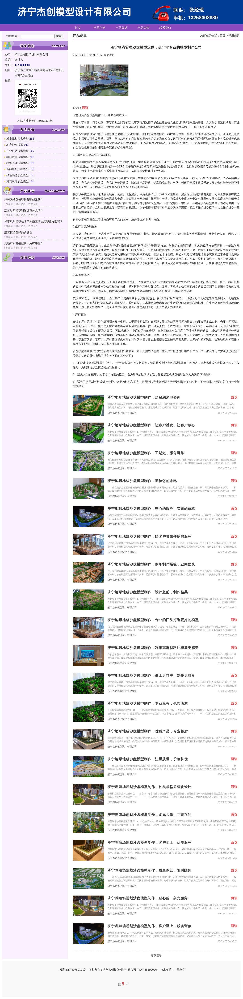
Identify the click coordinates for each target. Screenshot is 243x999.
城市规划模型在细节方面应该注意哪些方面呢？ (33, 221)
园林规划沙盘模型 (17, 169)
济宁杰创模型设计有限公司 (122, 412)
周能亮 (181, 969)
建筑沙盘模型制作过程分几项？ (23, 210)
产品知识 (143, 27)
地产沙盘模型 (14, 144)
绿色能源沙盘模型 (17, 175)
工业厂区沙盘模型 (17, 150)
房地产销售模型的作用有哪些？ (23, 243)
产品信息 (100, 27)
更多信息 (156, 955)
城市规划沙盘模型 (17, 138)
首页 (78, 27)
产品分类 (121, 27)
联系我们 (165, 27)
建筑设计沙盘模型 (17, 181)
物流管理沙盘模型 (17, 163)
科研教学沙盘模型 (17, 156)
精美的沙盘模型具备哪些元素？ (23, 199)
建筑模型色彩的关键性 (18, 232)
